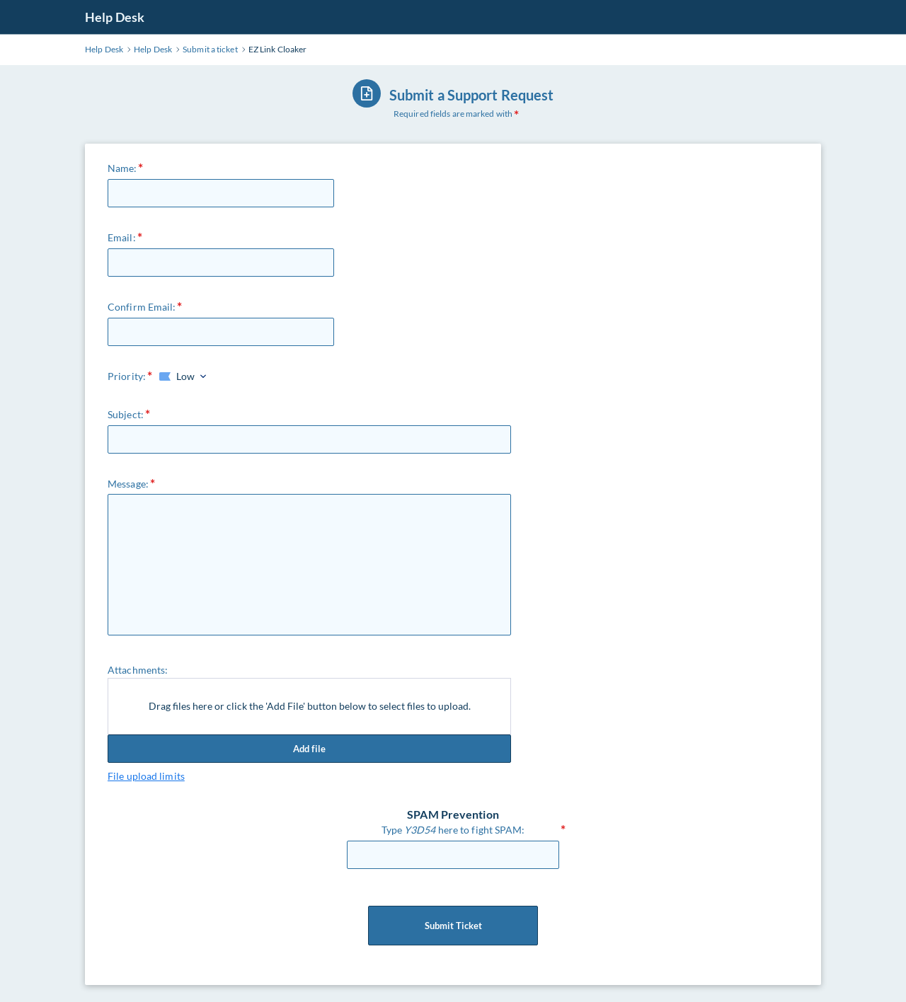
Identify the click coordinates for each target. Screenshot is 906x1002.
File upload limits (146, 776)
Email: (122, 237)
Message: (128, 484)
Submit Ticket (453, 925)
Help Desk (114, 17)
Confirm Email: (142, 307)
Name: (122, 168)
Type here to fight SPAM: (453, 830)
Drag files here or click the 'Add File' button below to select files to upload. (310, 706)
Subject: (126, 414)
